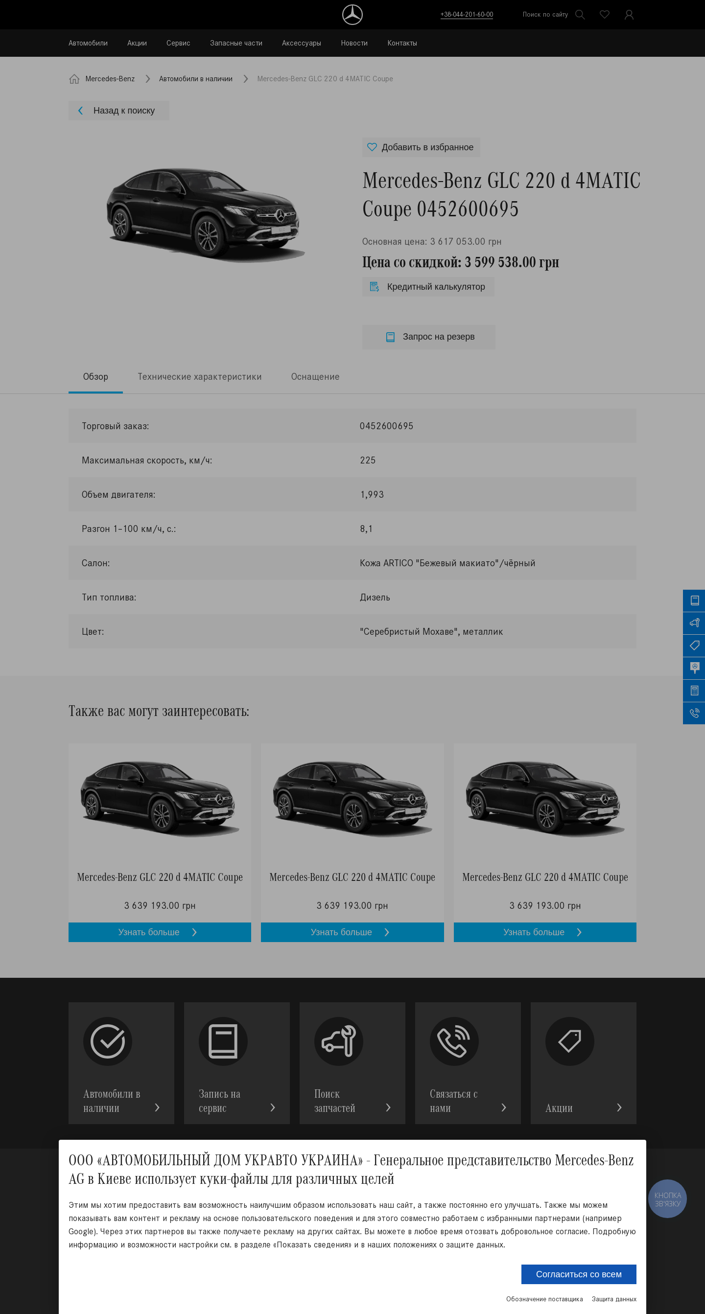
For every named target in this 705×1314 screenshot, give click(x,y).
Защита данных (614, 1299)
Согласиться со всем (579, 1274)
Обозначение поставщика (544, 1299)
